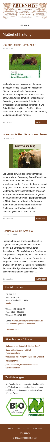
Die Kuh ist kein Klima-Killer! (19, 44)
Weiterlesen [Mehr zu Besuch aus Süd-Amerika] (41, 279)
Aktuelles (9, 279)
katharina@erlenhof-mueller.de (22, 324)
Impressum (25, 433)
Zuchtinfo (9, 122)
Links (18, 428)
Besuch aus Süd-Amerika (18, 230)
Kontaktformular (12, 330)
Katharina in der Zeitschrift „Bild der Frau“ (22, 346)
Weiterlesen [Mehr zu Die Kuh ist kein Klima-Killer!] (41, 122)
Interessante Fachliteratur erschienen (25, 134)
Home (10, 428)
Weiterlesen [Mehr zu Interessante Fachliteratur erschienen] (41, 218)
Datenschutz (37, 428)
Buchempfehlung (12, 361)
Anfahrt (8, 303)
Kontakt (26, 428)
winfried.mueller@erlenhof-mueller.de (27, 321)
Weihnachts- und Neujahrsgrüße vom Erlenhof (24, 357)
